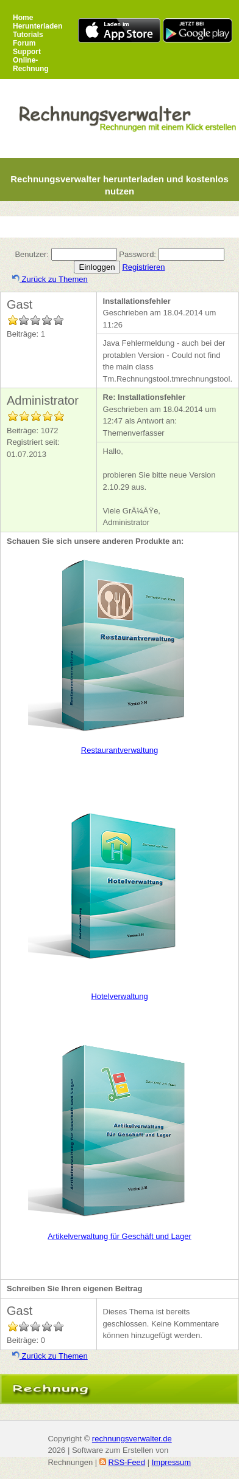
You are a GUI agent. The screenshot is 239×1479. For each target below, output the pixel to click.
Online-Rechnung (31, 64)
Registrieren (143, 267)
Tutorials (28, 34)
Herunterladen (37, 26)
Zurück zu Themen (50, 279)
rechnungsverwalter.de (132, 1438)
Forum (24, 43)
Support (27, 51)
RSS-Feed (126, 1462)
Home (23, 17)
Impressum (171, 1462)
